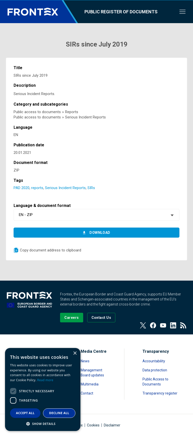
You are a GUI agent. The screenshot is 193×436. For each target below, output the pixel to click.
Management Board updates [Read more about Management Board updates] (92, 372)
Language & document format (42, 205)
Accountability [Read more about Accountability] (153, 361)
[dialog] (42, 389)
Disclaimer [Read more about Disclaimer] (112, 425)
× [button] (75, 353)
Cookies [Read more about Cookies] (93, 425)
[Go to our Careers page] (71, 317)
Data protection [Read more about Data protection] (154, 370)
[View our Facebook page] (153, 325)
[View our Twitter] (143, 325)
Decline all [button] (59, 413)
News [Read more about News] (85, 361)
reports (37, 188)
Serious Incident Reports (65, 188)
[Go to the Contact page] (101, 317)
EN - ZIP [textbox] (26, 214)
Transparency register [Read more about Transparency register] (159, 393)
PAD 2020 (21, 188)
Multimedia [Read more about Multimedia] (90, 384)
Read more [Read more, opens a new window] (45, 380)
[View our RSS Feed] (183, 325)
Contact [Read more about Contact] (87, 393)
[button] (42, 423)
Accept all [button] (25, 413)
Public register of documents (121, 11)
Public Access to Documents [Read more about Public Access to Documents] (155, 381)
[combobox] (96, 215)
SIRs (91, 188)
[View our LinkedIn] (173, 325)
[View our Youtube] (163, 325)
